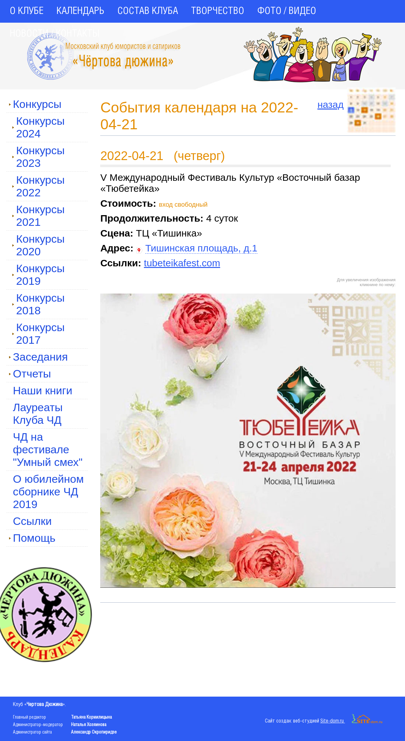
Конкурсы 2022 (38, 186)
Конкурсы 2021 (38, 215)
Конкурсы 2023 (38, 156)
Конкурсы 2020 (38, 245)
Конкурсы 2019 (38, 274)
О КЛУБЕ (26, 11)
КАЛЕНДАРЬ (80, 11)
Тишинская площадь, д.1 (201, 248)
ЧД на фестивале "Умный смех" (48, 449)
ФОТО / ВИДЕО (286, 11)
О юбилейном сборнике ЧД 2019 (48, 491)
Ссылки (32, 521)
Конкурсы (35, 104)
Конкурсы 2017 (38, 333)
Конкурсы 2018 (38, 304)
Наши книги (42, 390)
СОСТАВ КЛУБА (147, 11)
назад (330, 104)
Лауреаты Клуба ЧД (38, 413)
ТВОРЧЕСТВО (217, 11)
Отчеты (30, 373)
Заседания (38, 357)
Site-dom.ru (351, 721)
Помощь (32, 538)
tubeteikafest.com (182, 263)
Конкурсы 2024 (38, 127)
